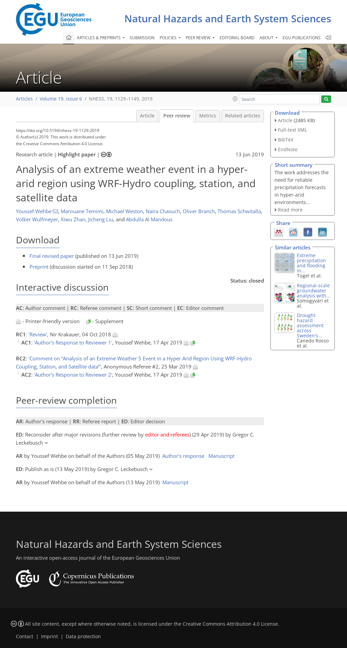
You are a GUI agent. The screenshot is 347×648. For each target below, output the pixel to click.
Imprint (49, 636)
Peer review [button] (198, 38)
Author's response (183, 455)
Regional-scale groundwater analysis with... (313, 290)
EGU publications (302, 38)
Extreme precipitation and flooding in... (311, 263)
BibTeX (285, 139)
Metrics (207, 116)
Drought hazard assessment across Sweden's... (310, 325)
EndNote (288, 149)
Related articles (242, 116)
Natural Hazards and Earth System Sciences (227, 18)
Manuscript (221, 455)
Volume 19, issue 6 (61, 99)
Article (147, 116)
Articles (24, 99)
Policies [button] (169, 38)
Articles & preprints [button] (99, 38)
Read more (290, 209)
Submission (142, 38)
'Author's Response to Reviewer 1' (73, 342)
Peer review (176, 116)
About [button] (267, 38)
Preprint (38, 266)
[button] (235, 99)
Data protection (83, 636)
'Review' (37, 334)
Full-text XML (292, 130)
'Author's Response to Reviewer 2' (73, 374)
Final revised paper (51, 255)
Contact (24, 636)
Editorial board (237, 38)
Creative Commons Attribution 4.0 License (230, 624)
